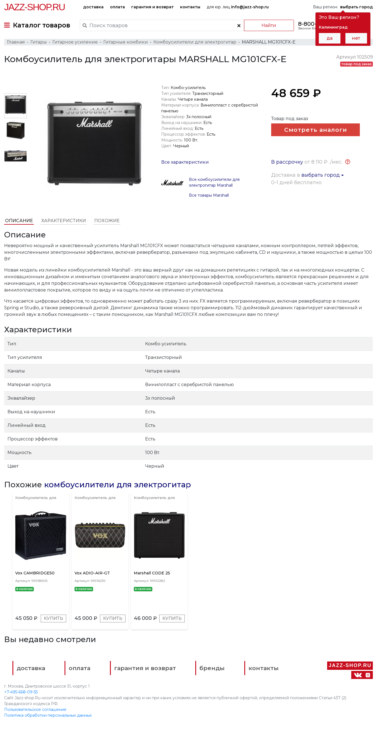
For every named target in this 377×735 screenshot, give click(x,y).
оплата (117, 6)
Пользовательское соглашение (35, 709)
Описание (19, 220)
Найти (268, 25)
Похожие (107, 220)
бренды (212, 668)
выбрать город (322, 175)
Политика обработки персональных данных (48, 715)
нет (356, 38)
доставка (93, 6)
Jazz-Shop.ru (34, 7)
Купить (53, 618)
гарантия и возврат (152, 6)
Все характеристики (185, 162)
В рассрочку (287, 162)
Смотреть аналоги (315, 129)
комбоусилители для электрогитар (117, 484)
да (330, 38)
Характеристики (63, 220)
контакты (190, 6)
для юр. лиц (238, 6)
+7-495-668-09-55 (21, 692)
